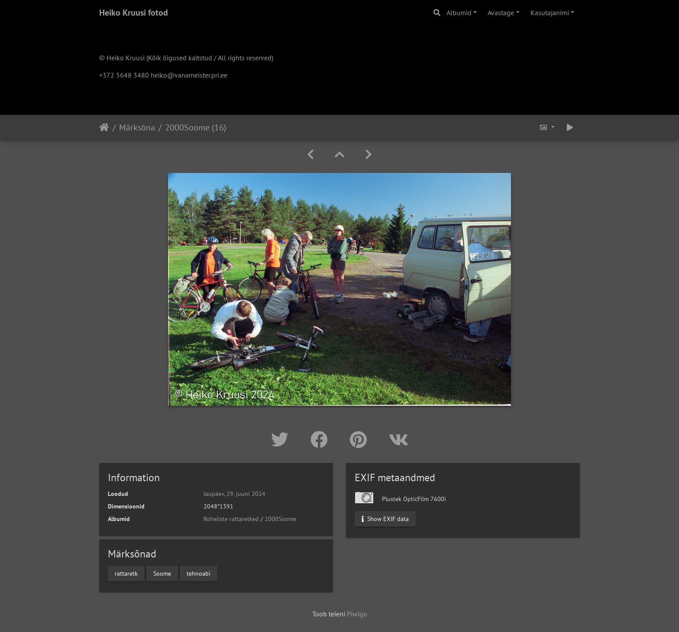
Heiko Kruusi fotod (133, 12)
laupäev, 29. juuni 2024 (234, 494)
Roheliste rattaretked (231, 519)
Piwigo (357, 613)
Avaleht (104, 127)
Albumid (459, 12)
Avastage (501, 12)
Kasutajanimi (549, 12)
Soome (162, 573)
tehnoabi (198, 573)
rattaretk (126, 573)
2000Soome (280, 519)
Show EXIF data (385, 519)
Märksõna (137, 127)
